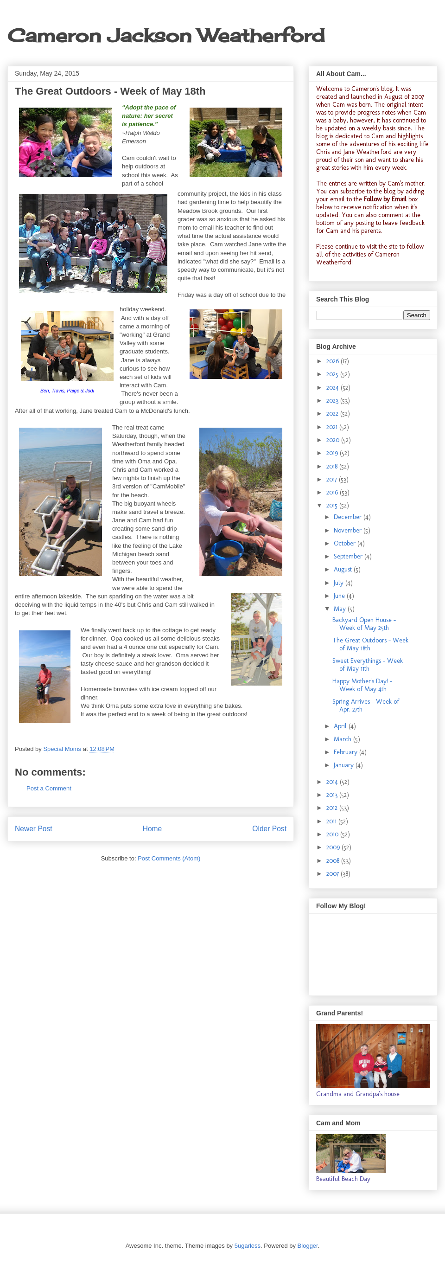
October (345, 543)
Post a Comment (48, 788)
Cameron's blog (372, 89)
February (346, 752)
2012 (332, 808)
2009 (334, 847)
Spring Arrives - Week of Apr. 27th (365, 705)
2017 (332, 479)
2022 (333, 413)
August (344, 569)
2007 (333, 874)
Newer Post (33, 829)
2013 (332, 795)
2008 (333, 861)
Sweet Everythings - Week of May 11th (367, 665)
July (339, 583)
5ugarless (248, 1245)
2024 (333, 387)
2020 (333, 440)
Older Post (269, 829)
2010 (333, 834)
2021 (332, 427)
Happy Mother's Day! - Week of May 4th (362, 685)
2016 (333, 492)
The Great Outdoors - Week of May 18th (370, 644)
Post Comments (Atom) (169, 858)
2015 (332, 505)
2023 (333, 400)
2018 (332, 466)
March (343, 739)
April (341, 726)
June (340, 596)
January (345, 765)
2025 (333, 374)
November (348, 530)
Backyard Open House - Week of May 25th (364, 624)
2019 (333, 453)
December (348, 517)
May (341, 609)
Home (152, 829)
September (349, 556)
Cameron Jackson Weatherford (165, 35)
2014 (333, 782)
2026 (333, 361)
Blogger (308, 1245)
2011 (332, 821)
